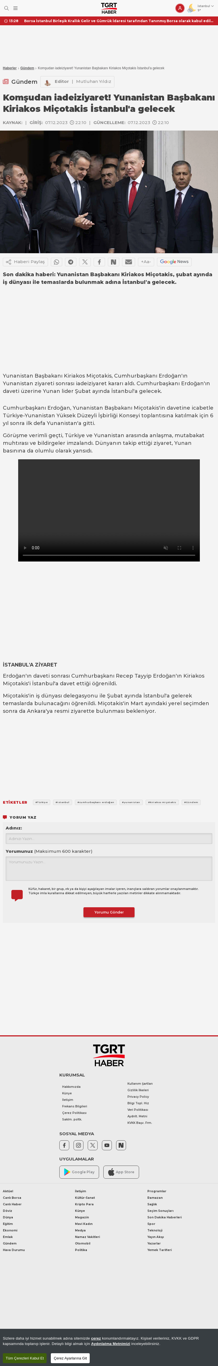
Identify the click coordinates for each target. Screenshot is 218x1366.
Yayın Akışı (155, 1237)
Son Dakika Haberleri (164, 1217)
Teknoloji (154, 1230)
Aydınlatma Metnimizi (110, 1344)
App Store (121, 1172)
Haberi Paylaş (25, 262)
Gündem (27, 68)
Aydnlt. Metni (137, 1116)
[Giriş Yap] (180, 8)
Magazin (82, 1217)
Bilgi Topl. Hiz (138, 1103)
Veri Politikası (137, 1110)
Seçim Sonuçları (160, 1211)
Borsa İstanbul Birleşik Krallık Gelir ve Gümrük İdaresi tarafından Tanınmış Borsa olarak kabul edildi (119, 21)
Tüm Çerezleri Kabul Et (25, 1358)
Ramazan (155, 1198)
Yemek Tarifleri (159, 1250)
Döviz (7, 1211)
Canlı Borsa (12, 1198)
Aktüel (8, 1191)
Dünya (8, 1217)
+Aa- (146, 261)
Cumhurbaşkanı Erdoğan (147, 376)
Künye (67, 1093)
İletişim (67, 1100)
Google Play (79, 1172)
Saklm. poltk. (72, 1119)
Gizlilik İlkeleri (138, 1090)
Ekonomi (10, 1230)
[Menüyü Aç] (15, 8)
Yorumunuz (49, 851)
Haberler (10, 68)
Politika (81, 1250)
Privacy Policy (138, 1097)
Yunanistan (18, 376)
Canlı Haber (12, 1204)
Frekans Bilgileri (74, 1106)
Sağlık (152, 1204)
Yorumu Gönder (109, 912)
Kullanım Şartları (140, 1084)
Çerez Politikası (74, 1113)
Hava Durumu (14, 1250)
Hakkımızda (71, 1087)
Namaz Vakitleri (87, 1237)
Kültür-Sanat (85, 1198)
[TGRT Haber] (109, 8)
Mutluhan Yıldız (93, 81)
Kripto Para (84, 1204)
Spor (151, 1224)
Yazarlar (154, 1243)
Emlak (8, 1237)
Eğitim (8, 1224)
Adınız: (14, 828)
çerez (96, 1338)
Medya (80, 1230)
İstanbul (122, 391)
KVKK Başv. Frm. (139, 1123)
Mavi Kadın (84, 1224)
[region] (109, 1347)
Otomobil (82, 1243)
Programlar (156, 1191)
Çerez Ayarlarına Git (70, 1358)
